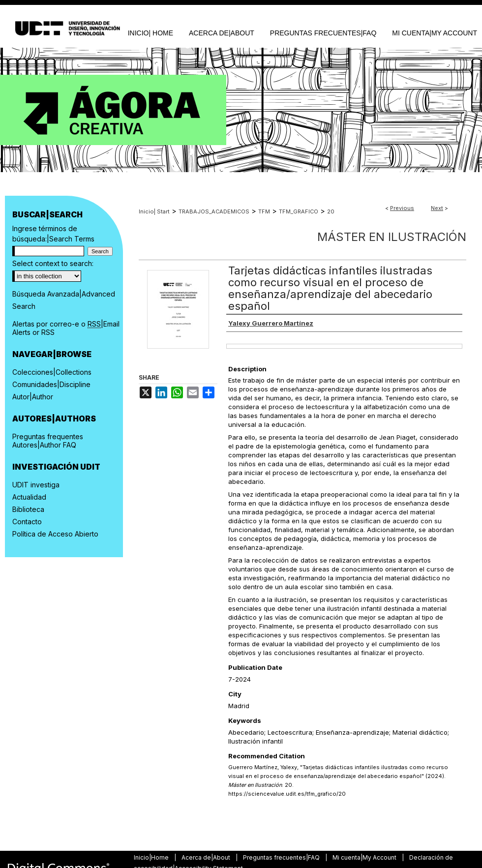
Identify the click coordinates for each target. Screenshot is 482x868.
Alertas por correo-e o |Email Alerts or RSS (66, 328)
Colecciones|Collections (51, 372)
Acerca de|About (206, 857)
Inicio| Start (154, 211)
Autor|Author (32, 396)
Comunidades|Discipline (51, 384)
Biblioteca (28, 509)
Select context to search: (52, 263)
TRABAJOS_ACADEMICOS (214, 211)
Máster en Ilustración (391, 237)
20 (330, 211)
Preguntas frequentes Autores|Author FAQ (47, 440)
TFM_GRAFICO (298, 211)
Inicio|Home (152, 857)
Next (437, 208)
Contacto (27, 521)
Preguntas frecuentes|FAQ (282, 857)
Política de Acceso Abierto (55, 534)
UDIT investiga (36, 484)
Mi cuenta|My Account (365, 857)
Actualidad (29, 497)
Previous (402, 208)
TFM (264, 211)
